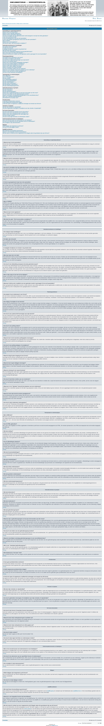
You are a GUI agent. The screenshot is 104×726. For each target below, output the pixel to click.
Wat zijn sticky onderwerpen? (9, 83)
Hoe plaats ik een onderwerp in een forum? (13, 57)
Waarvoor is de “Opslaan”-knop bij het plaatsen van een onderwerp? (19, 69)
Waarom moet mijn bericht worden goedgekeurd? (14, 71)
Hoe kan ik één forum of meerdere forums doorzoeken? (16, 111)
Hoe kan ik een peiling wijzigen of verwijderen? (14, 63)
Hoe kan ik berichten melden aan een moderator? (14, 68)
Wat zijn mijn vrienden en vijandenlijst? (12, 107)
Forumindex (5, 25)
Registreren (12, 18)
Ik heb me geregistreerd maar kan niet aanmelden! (14, 38)
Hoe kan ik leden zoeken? (9, 115)
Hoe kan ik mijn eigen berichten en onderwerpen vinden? (16, 116)
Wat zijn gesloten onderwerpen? (10, 84)
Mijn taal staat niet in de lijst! (9, 50)
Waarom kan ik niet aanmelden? (10, 32)
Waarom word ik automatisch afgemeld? (12, 34)
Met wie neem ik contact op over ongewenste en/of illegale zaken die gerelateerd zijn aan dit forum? (26, 133)
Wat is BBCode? (6, 75)
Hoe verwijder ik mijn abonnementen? (11, 122)
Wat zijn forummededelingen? (10, 80)
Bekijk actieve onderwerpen (23, 23)
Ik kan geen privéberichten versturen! (11, 101)
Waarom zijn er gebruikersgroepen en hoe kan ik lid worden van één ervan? (20, 92)
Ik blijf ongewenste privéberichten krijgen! (12, 102)
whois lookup (27, 708)
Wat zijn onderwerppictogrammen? (11, 85)
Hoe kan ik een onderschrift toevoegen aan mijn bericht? (16, 60)
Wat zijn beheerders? (8, 89)
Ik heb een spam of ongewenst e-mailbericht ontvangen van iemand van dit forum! (22, 103)
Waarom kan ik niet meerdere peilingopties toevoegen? (15, 62)
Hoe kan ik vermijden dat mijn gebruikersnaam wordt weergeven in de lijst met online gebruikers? (25, 35)
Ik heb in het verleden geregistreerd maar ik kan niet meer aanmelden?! (19, 39)
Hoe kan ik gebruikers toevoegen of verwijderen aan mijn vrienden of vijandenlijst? (22, 108)
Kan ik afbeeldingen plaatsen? (10, 79)
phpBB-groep (50, 690)
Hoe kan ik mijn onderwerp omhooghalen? (12, 72)
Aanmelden (5, 18)
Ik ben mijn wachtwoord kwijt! (9, 37)
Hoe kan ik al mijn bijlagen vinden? (11, 127)
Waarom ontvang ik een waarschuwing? (12, 67)
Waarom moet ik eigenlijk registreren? (11, 33)
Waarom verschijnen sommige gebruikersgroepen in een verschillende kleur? (21, 95)
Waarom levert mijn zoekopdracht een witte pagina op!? (16, 114)
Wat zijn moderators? (8, 90)
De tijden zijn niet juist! (8, 47)
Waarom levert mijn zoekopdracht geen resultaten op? (15, 113)
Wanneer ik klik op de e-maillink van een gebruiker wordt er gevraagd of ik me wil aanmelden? (25, 54)
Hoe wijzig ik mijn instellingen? (10, 46)
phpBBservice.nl (77, 690)
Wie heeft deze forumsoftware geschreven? (13, 130)
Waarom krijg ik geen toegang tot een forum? (13, 65)
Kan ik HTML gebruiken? (8, 77)
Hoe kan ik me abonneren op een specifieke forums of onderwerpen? (19, 121)
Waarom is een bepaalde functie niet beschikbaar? (14, 132)
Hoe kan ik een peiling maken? (10, 61)
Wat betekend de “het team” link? (10, 97)
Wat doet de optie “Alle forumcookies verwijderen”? (15, 43)
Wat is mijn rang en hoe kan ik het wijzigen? (13, 52)
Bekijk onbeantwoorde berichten (9, 23)
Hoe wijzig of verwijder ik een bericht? (11, 58)
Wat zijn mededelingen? (8, 82)
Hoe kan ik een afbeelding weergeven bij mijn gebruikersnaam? (17, 51)
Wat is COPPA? (6, 40)
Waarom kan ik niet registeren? (10, 42)
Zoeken (99, 18)
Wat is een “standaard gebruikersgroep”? (12, 96)
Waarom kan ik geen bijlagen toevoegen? (12, 66)
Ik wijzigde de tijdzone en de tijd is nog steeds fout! (14, 49)
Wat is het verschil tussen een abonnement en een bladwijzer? (17, 120)
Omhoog (4, 147)
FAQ (94, 18)
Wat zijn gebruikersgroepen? (9, 91)
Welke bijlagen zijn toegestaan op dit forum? (13, 126)
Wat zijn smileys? (7, 78)
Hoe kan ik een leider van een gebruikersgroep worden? (16, 94)
